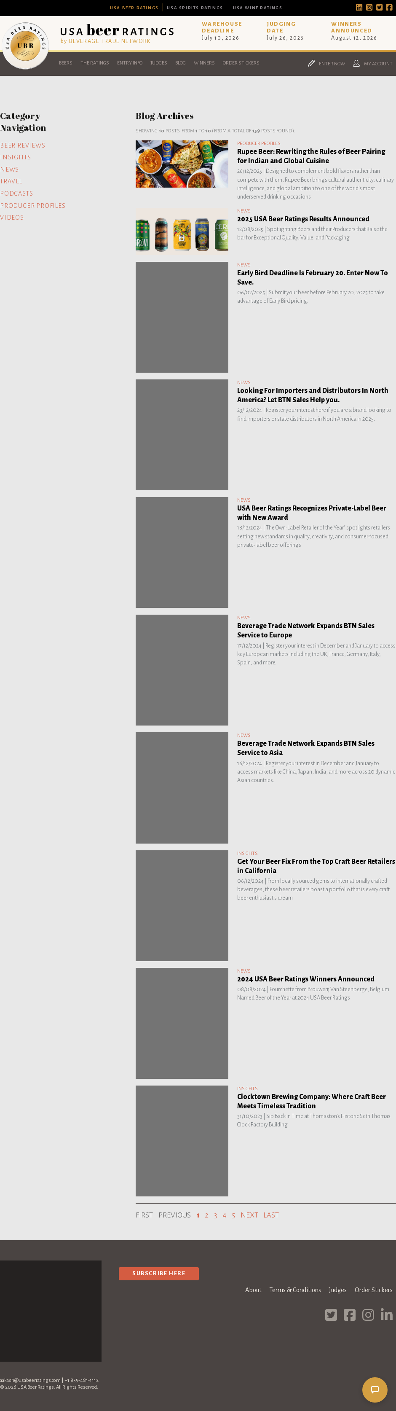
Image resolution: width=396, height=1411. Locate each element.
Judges (158, 63)
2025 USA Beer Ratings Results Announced (303, 219)
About (253, 1290)
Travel (11, 181)
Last (271, 1215)
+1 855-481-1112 (81, 1380)
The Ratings (94, 63)
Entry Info (129, 63)
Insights (15, 157)
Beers (65, 63)
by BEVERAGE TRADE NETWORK (106, 41)
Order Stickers (241, 63)
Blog (180, 63)
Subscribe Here (158, 1273)
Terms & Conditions (295, 1290)
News (9, 169)
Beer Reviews (22, 145)
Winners (204, 63)
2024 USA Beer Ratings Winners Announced (306, 979)
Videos (12, 217)
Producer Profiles (33, 205)
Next (249, 1215)
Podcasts (16, 193)
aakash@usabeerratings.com (30, 1380)
